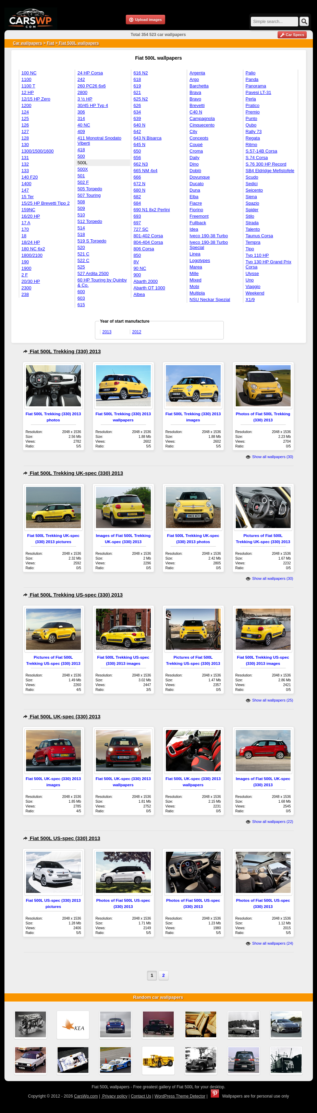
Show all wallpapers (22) (269, 821)
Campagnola (202, 118)
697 (137, 222)
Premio (253, 112)
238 (25, 294)
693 (137, 216)
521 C (83, 253)
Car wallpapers (27, 43)
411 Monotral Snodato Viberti (99, 140)
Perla (251, 98)
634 (137, 112)
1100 (27, 79)
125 (25, 118)
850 (137, 255)
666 (137, 177)
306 (81, 112)
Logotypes (200, 260)
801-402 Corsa (148, 235)
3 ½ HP (84, 98)
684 (137, 203)
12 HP (28, 92)
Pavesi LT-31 (258, 92)
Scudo (252, 177)
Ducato (197, 183)
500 (81, 156)
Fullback (198, 222)
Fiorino (196, 209)
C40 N (196, 112)
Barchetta (199, 85)
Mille (194, 273)
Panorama (256, 85)
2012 (137, 332)
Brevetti (197, 105)
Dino (194, 164)
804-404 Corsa (148, 242)
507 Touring (89, 195)
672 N (140, 183)
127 (25, 131)
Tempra (253, 242)
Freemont (199, 216)
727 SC (141, 229)
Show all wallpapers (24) (269, 943)
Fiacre (196, 203)
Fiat (50, 43)
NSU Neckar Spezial (210, 299)
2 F (25, 274)
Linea (195, 253)
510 (81, 214)
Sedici (252, 183)
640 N (140, 125)
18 (24, 235)
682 (137, 196)
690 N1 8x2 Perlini (152, 209)
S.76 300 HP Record (266, 164)
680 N (140, 190)
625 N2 (141, 98)
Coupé (196, 144)
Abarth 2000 (146, 281)
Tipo (250, 248)
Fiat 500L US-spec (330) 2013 (61, 838)
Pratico (252, 105)
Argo (194, 79)
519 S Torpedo (91, 240)
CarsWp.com (86, 1096)
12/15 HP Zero (36, 98)
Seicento (254, 190)
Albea (139, 294)
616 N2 (141, 72)
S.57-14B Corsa (262, 151)
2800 (82, 92)
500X (82, 169)
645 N (140, 144)
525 (81, 267)
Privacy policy (114, 1096)
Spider (252, 209)
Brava (195, 92)
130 (25, 144)
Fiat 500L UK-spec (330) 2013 (62, 716)
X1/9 (250, 299)
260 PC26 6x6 (91, 85)
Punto (251, 118)
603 (81, 298)
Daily (194, 157)
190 (25, 261)
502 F (83, 182)
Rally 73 (254, 131)
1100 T (28, 85)
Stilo (250, 216)
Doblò (195, 170)
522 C (83, 260)
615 (81, 304)
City (193, 131)
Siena (251, 196)
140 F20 (30, 177)
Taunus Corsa (259, 235)
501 (81, 175)
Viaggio (253, 286)
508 (81, 201)
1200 (27, 105)
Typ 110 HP (257, 255)
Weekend (255, 293)
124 (25, 112)
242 (81, 79)
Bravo (195, 98)
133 (25, 170)
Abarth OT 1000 (149, 287)
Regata (253, 138)
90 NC (140, 268)
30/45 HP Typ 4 (92, 105)
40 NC (83, 125)
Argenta (197, 72)
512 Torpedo (89, 221)
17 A (26, 222)
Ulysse (252, 273)
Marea (196, 267)
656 (137, 157)
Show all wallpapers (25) (269, 700)
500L (82, 162)
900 (137, 274)
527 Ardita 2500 (93, 273)
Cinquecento (202, 125)
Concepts (199, 138)
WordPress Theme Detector (180, 1096)
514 (81, 227)
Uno (250, 280)
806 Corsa (144, 248)
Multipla (197, 293)
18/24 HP (31, 242)
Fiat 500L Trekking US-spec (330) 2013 (73, 595)
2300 (27, 287)
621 (137, 92)
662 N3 (141, 164)
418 (81, 149)
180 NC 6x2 (33, 248)
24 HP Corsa (90, 72)
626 (137, 105)
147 (25, 190)
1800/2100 (32, 255)
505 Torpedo (89, 188)
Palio (251, 72)
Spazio (252, 203)
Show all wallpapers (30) (269, 457)
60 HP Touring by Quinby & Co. (102, 282)
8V (136, 261)
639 (137, 118)
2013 (107, 332)
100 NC (29, 72)
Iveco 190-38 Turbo (209, 235)
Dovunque (200, 177)
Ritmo (251, 144)
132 (25, 164)
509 (81, 208)
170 (25, 229)
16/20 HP (31, 216)
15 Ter (28, 196)
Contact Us (141, 1096)
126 (25, 125)
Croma (196, 151)
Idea (194, 229)
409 (81, 131)
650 (137, 151)
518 (81, 234)
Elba (194, 196)
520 (81, 247)
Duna (195, 190)
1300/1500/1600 (38, 151)
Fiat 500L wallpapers (78, 43)
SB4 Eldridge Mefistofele (270, 170)
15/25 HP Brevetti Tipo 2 (46, 203)
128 (25, 138)
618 (137, 79)
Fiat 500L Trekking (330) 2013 (62, 351)
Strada (252, 222)
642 (137, 131)
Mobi (194, 286)
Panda (252, 79)
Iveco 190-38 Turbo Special (209, 245)
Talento (253, 229)
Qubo (251, 125)
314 (81, 118)
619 (137, 85)
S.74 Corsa (257, 157)
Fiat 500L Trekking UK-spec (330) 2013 (73, 473)
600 (81, 291)
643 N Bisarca (148, 138)
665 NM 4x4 (146, 170)
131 (25, 157)
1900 (27, 268)
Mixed (196, 280)
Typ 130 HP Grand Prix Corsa (268, 264)
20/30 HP (31, 281)
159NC (28, 209)
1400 (27, 183)
